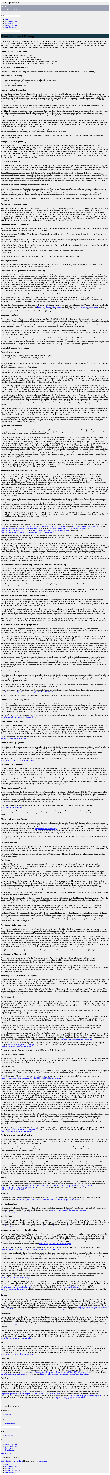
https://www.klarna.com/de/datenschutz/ (86, 526)
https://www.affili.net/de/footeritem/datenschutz (17, 760)
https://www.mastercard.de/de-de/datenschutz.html (51, 530)
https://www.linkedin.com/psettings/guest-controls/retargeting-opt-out (64, 1374)
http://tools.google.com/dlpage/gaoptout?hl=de (76, 1039)
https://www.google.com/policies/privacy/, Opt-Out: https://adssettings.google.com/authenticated (50, 1200)
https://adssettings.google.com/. (12, 1189)
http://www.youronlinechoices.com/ (86, 307)
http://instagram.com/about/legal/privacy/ (15, 1325)
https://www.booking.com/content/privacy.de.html (18, 717)
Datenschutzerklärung (12, 25)
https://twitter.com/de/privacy (58, 1309)
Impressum (9, 23)
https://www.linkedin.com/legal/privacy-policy (17, 1374)
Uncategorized (10, 1423)
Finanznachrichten (11, 21)
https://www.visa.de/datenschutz (12, 530)
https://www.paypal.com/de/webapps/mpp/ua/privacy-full (45, 526)
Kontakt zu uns (10, 27)
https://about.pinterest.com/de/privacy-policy (16, 1338)
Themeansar (43, 1461)
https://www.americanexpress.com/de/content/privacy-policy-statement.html (27, 532)
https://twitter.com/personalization (87, 1309)
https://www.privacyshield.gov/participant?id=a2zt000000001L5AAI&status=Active (30, 1078)
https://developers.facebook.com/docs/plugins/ (55, 1244)
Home (7, 19)
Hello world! (9, 1414)
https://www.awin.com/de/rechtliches (13, 739)
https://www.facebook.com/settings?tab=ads (16, 1287)
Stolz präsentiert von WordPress (12, 1461)
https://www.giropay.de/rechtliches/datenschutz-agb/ (67, 528)
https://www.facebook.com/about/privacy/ (15, 1278)
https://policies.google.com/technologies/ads (22, 1044)
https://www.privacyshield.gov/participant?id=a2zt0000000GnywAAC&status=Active (31, 1249)
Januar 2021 (9, 1436)
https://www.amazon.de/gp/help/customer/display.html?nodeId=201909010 (27, 692)
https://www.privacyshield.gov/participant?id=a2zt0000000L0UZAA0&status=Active (60, 1372)
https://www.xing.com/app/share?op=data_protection (19, 1354)
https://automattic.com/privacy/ (11, 807)
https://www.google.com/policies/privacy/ (15, 1226)
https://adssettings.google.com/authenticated (16, 1046)
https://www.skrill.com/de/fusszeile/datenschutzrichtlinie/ (21, 528)
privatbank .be (6, 6)
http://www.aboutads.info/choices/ (49, 307)
